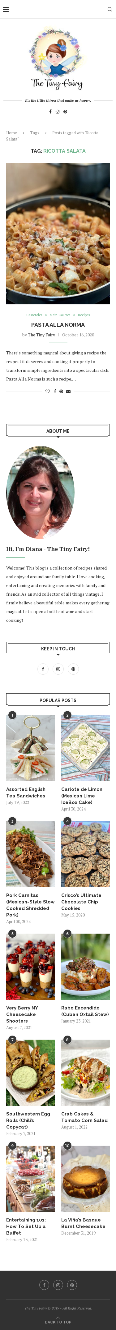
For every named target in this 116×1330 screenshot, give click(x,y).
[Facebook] (50, 112)
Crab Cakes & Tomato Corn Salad (84, 1117)
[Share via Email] (68, 391)
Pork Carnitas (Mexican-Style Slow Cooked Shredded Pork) (30, 905)
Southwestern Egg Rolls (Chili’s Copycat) (28, 1120)
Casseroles (34, 315)
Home (11, 133)
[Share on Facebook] (55, 391)
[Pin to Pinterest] (61, 391)
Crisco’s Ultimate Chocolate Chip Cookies (81, 902)
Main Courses (60, 315)
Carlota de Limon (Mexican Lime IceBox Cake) (81, 796)
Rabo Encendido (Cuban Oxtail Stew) (85, 1011)
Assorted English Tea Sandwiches (25, 793)
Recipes (84, 315)
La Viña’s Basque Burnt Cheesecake (83, 1223)
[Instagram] (57, 112)
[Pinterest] (65, 112)
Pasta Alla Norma (58, 324)
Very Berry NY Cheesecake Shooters (22, 1014)
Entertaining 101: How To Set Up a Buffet (26, 1226)
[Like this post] (47, 391)
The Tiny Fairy (41, 335)
